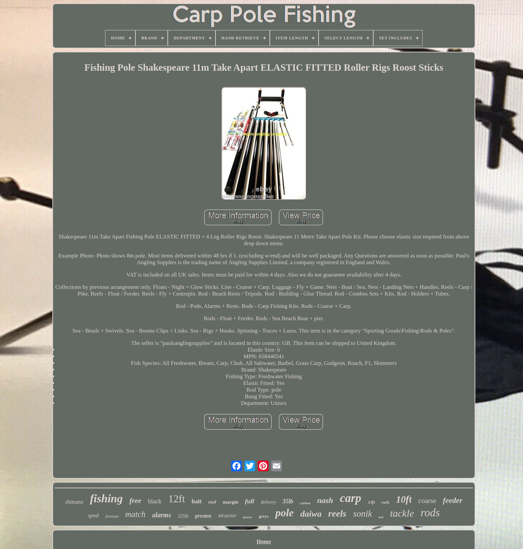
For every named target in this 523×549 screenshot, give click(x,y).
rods (430, 513)
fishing (106, 498)
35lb (288, 501)
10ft (404, 499)
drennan (112, 516)
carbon (305, 503)
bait (197, 501)
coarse (427, 501)
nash (325, 500)
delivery (268, 502)
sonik (362, 514)
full (249, 501)
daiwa (311, 514)
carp (350, 498)
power (247, 517)
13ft (371, 502)
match (135, 514)
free (135, 500)
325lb (183, 516)
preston (203, 516)
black (154, 501)
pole (284, 513)
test (381, 517)
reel (212, 502)
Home (263, 541)
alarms (161, 515)
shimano (74, 502)
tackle (402, 513)
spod (93, 515)
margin (230, 502)
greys (264, 516)
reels (337, 513)
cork (385, 502)
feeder (453, 500)
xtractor (227, 515)
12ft (176, 499)
